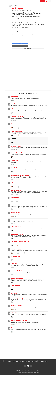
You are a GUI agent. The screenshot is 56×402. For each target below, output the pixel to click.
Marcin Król (14, 172)
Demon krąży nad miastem (19, 217)
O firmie (18, 389)
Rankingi (36, 388)
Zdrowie (17, 388)
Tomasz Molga (14, 254)
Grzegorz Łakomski (15, 197)
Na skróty (14, 103)
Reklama (29, 389)
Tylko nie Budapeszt (17, 226)
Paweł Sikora (21, 139)
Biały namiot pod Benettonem (20, 234)
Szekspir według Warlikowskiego (21, 290)
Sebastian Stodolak (21, 262)
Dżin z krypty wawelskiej (19, 176)
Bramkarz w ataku (17, 209)
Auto (23, 388)
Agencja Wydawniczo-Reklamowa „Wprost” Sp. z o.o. (26, 397)
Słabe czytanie (16, 354)
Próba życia (15, 143)
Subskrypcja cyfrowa (25, 389)
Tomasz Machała (15, 147)
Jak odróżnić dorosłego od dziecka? (22, 338)
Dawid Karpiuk (14, 286)
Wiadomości (10, 388)
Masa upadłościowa (17, 127)
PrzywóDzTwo (15, 95)
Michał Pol (14, 213)
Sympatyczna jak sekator (19, 118)
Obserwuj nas (26, 46)
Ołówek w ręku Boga (17, 201)
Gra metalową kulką (17, 275)
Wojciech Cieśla (21, 197)
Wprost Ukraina (41, 388)
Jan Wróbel (14, 350)
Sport (20, 388)
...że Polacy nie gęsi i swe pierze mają (23, 258)
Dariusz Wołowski (20, 213)
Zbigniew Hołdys (15, 311)
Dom (26, 388)
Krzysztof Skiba (14, 358)
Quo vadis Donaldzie (17, 151)
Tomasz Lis (14, 99)
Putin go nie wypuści (18, 242)
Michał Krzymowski (15, 139)
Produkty (46, 388)
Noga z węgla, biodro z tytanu (20, 321)
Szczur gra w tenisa (17, 307)
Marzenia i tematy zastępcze (20, 160)
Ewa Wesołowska (15, 325)
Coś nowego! (15, 315)
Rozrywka (29, 388)
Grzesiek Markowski (15, 342)
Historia (33, 388)
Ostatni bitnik (15, 282)
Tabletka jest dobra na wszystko (21, 250)
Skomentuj (37, 44)
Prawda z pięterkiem (17, 266)
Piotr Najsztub (14, 180)
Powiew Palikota (16, 168)
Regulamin (32, 389)
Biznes (14, 388)
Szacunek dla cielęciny (18, 329)
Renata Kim (14, 205)
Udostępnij (20, 44)
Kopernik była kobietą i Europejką (22, 346)
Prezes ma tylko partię (18, 135)
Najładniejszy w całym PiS (19, 109)
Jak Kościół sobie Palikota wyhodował (23, 184)
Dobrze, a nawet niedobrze (19, 299)
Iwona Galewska (20, 205)
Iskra (12, 193)
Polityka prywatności (36, 389)
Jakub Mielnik (14, 230)
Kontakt (21, 389)
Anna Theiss (14, 278)
